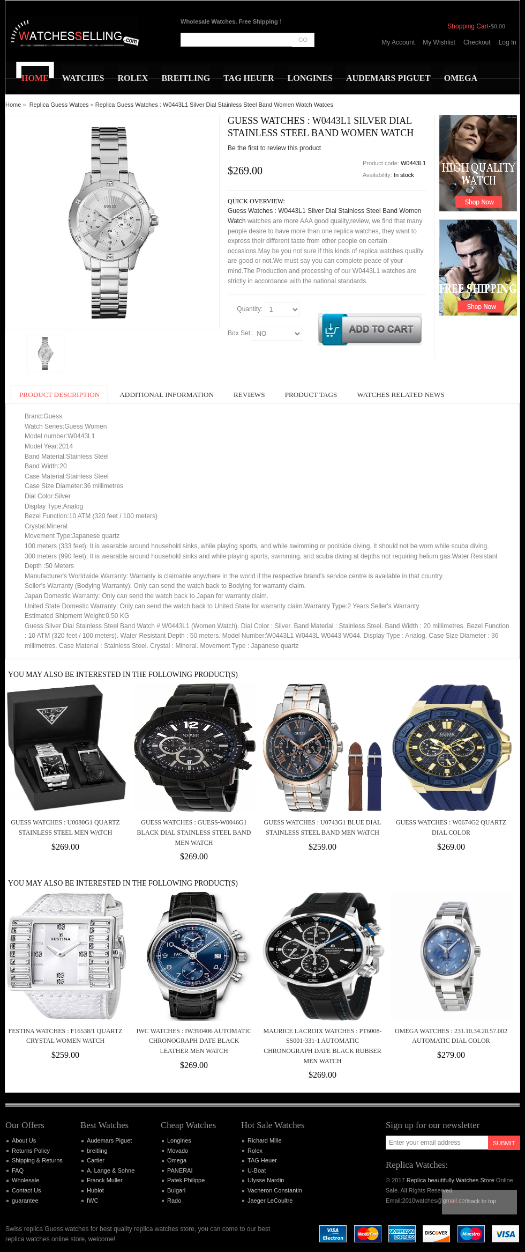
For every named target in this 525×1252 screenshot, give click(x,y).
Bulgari (176, 1190)
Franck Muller (105, 1180)
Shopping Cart (468, 26)
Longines (179, 1140)
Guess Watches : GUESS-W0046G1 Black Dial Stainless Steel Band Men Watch (194, 832)
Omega (176, 1160)
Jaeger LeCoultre (270, 1200)
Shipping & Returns (37, 1160)
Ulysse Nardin (266, 1180)
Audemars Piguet (109, 1140)
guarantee (25, 1200)
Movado (177, 1150)
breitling (97, 1150)
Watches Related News (400, 395)
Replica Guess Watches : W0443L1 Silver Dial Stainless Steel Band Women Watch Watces (214, 104)
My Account (398, 42)
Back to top (482, 1201)
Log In (507, 42)
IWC (92, 1200)
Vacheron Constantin (275, 1190)
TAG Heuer (262, 1160)
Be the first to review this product (274, 148)
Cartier (95, 1160)
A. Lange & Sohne (110, 1170)
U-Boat (257, 1170)
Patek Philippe (186, 1180)
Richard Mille (265, 1140)
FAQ (18, 1170)
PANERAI (179, 1170)
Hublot (95, 1190)
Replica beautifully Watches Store (450, 1180)
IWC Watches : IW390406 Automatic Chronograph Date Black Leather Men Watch (194, 1041)
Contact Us (26, 1190)
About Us (24, 1140)
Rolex (255, 1150)
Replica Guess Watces (59, 104)
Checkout (477, 42)
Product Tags (311, 395)
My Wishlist (439, 42)
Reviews (249, 395)
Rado (174, 1200)
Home (13, 104)
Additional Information (166, 395)
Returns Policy (31, 1150)
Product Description (59, 395)
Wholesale (25, 1180)
